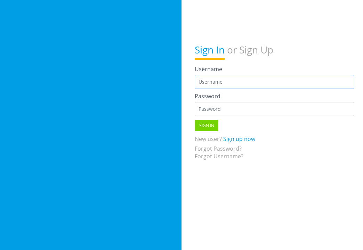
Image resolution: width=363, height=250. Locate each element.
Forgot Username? (219, 156)
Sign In (210, 49)
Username (208, 69)
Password (207, 96)
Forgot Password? (218, 148)
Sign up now (239, 139)
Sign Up (256, 49)
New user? (225, 139)
